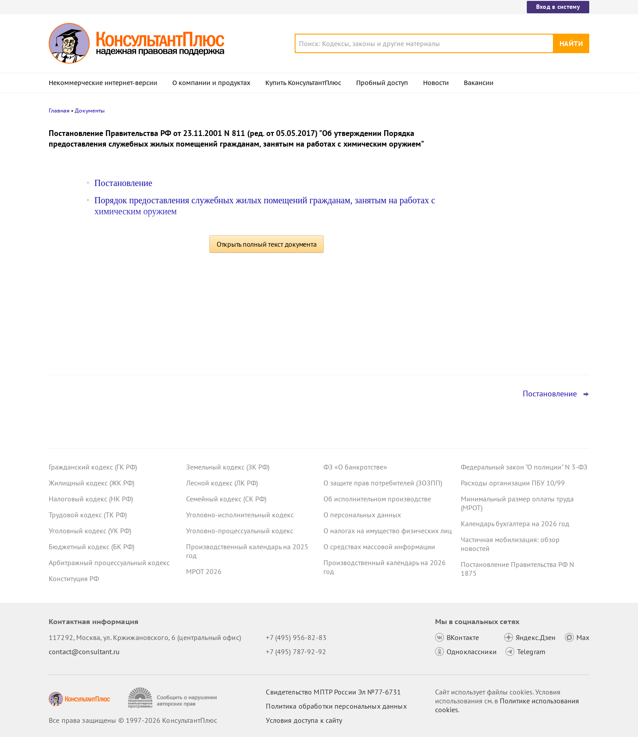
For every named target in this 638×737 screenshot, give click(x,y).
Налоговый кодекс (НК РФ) (91, 498)
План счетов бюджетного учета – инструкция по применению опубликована (515, 270)
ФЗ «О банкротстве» (355, 466)
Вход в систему (558, 7)
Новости (436, 83)
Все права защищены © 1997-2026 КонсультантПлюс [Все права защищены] (133, 720)
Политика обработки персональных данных (336, 706)
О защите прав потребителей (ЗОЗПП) (382, 482)
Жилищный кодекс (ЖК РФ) (91, 482)
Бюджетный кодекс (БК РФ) (91, 546)
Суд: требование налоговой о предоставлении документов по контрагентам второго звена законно (520, 174)
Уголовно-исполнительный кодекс (240, 514)
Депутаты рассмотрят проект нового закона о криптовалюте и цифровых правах (519, 222)
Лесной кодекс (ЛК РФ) (222, 482)
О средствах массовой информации (379, 546)
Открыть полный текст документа (267, 244)
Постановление (123, 183)
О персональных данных (362, 514)
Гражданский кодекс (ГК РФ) (93, 466)
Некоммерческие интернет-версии (103, 83)
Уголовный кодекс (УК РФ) (90, 530)
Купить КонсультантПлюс (303, 83)
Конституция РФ (74, 578)
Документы (90, 110)
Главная (59, 110)
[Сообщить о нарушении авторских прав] (173, 697)
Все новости (484, 347)
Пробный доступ (382, 83)
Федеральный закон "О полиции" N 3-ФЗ (524, 466)
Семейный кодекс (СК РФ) (226, 498)
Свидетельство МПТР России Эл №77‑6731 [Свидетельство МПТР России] (333, 691)
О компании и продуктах (211, 83)
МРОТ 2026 (204, 571)
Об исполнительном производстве (377, 498)
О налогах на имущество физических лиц (387, 530)
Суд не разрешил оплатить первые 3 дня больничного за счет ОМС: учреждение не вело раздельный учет (522, 318)
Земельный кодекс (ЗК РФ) (227, 466)
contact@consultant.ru (84, 651)
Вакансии (479, 83)
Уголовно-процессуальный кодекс (239, 530)
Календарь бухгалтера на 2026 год (515, 523)
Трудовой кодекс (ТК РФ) (88, 514)
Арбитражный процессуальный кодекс (109, 562)
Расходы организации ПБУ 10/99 (513, 482)
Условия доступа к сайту (304, 720)
